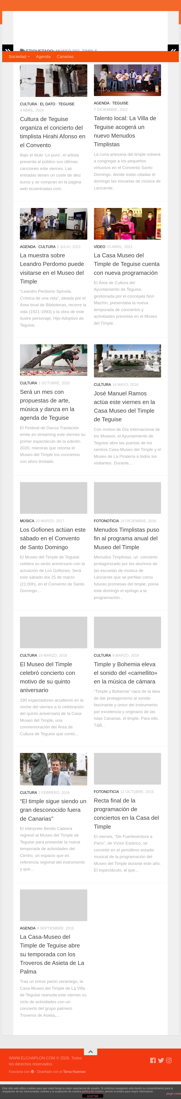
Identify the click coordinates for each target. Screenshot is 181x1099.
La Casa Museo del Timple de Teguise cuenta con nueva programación (127, 282)
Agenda (43, 56)
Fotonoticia (106, 539)
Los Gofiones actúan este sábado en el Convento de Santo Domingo (53, 556)
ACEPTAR (92, 1096)
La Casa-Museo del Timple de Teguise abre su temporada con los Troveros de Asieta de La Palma (52, 972)
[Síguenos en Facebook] (153, 1078)
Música (27, 539)
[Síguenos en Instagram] (169, 1078)
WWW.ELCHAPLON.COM (74, 16)
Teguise (66, 122)
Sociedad (17, 56)
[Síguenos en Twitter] (161, 1078)
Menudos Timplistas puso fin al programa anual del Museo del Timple (126, 556)
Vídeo (99, 264)
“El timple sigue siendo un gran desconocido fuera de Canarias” (53, 828)
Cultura (28, 122)
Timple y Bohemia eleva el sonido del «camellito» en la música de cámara (126, 691)
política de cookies (93, 1091)
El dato (47, 122)
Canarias (65, 56)
